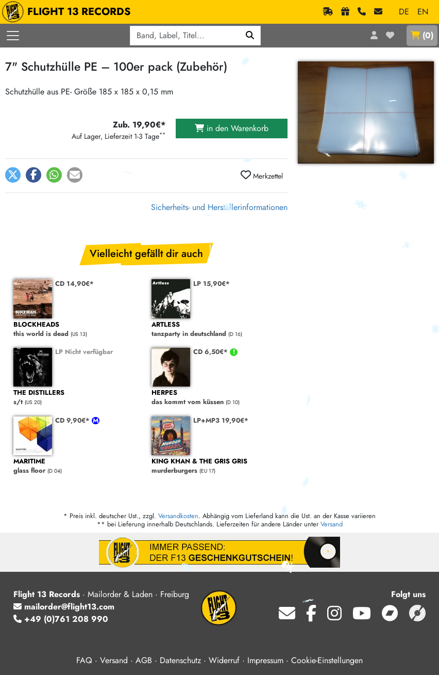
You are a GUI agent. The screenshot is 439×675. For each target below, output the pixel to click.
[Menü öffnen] (13, 35)
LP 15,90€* (211, 283)
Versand (331, 524)
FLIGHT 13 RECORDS (69, 12)
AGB (144, 660)
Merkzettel (262, 175)
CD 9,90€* (73, 420)
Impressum (265, 660)
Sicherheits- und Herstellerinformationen (219, 207)
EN (422, 12)
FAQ (84, 660)
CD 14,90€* (74, 283)
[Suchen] (250, 35)
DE (404, 12)
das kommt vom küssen (215, 398)
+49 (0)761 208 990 (60, 619)
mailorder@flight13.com (63, 607)
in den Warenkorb (231, 128)
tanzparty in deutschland (215, 329)
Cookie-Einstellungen (327, 660)
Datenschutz (180, 660)
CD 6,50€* (211, 352)
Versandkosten (178, 516)
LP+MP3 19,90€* (220, 420)
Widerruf (224, 660)
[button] (13, 175)
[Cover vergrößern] (366, 112)
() (422, 35)
